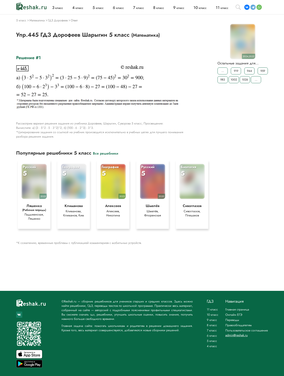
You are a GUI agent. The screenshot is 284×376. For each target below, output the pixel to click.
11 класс (212, 309)
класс (57, 8)
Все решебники (105, 153)
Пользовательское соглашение (246, 330)
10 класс (212, 314)
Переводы (232, 320)
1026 (245, 80)
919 (236, 71)
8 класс (212, 325)
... (222, 71)
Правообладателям (238, 325)
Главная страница (237, 309)
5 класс (212, 341)
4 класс (212, 346)
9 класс (212, 320)
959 (262, 71)
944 (249, 71)
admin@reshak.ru (236, 335)
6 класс (212, 335)
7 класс (212, 330)
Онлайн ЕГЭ (233, 314)
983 (222, 80)
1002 (234, 80)
